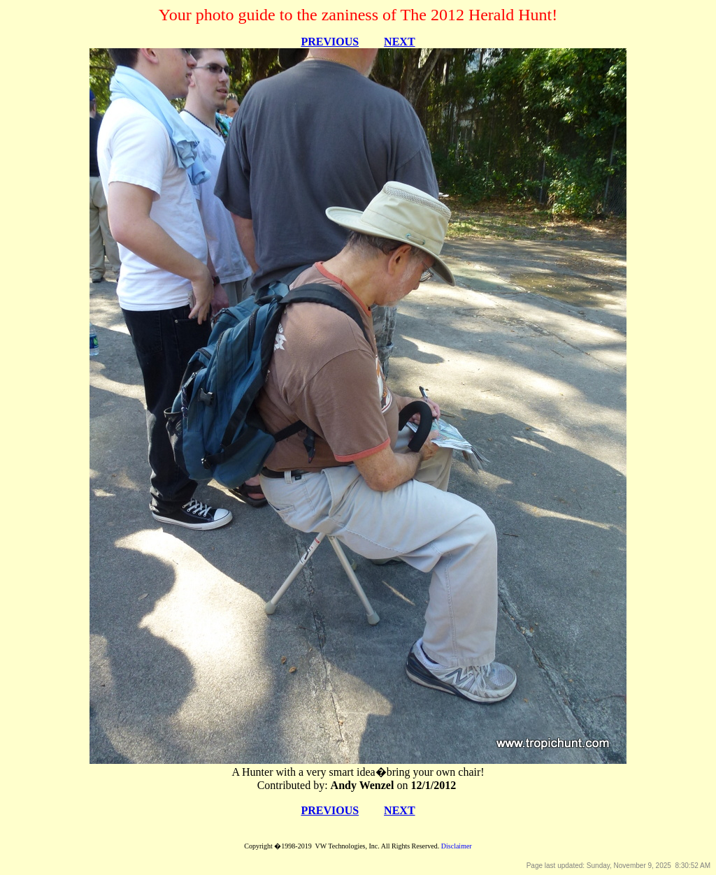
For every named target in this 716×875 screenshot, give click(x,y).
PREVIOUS (330, 42)
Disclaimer (456, 846)
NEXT (399, 42)
